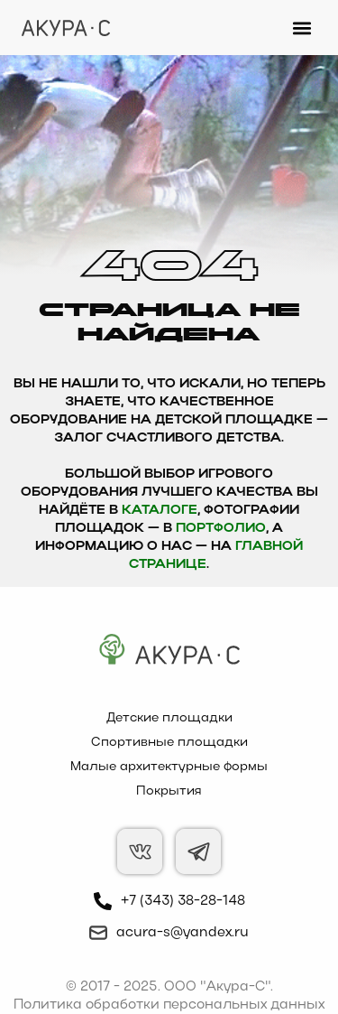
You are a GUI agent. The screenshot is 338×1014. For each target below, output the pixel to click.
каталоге (159, 510)
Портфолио (221, 528)
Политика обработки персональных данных (169, 1005)
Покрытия (169, 791)
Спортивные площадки (169, 742)
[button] (301, 27)
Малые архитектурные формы (169, 767)
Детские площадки (169, 718)
